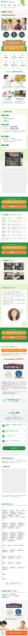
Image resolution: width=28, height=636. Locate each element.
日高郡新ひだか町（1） (12, 556)
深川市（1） (20, 556)
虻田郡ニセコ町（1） (5, 513)
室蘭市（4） (4, 562)
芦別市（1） (23, 510)
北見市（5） (4, 527)
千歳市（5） (15, 545)
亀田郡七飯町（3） (5, 526)
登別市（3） (12, 551)
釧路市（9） (18, 527)
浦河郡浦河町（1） (5, 516)
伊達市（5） (10, 545)
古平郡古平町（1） (12, 558)
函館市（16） (4, 556)
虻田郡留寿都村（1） (14, 513)
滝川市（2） (4, 545)
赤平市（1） (12, 510)
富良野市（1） (4, 558)
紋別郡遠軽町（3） (19, 562)
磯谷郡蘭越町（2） (11, 515)
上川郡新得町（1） (22, 524)
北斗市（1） (18, 558)
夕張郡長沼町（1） (13, 567)
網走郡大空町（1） (5, 512)
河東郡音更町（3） (13, 523)
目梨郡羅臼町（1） (11, 562)
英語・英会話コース (5, 594)
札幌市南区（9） (5, 537)
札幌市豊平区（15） (5, 535)
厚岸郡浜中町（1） (5, 510)
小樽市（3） (23, 516)
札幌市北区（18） (13, 532)
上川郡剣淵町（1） (14, 524)
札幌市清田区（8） (21, 532)
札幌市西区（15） (13, 535)
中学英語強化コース (13, 594)
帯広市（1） (4, 518)
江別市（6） (18, 516)
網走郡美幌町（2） (13, 512)
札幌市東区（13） (21, 535)
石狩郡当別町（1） (22, 513)
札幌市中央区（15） (13, 534)
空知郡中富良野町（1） (12, 540)
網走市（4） (20, 512)
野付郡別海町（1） (5, 551)
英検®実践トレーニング (8, 140)
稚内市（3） (4, 578)
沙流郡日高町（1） (20, 537)
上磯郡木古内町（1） (5, 524)
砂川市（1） (4, 540)
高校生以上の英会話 (18, 140)
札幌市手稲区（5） (22, 534)
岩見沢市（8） (18, 515)
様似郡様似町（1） (12, 537)
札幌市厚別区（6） (5, 532)
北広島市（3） (19, 526)
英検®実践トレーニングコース (7, 595)
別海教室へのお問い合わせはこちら (14, 201)
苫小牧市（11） (21, 545)
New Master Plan (16, 595)
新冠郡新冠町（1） (21, 550)
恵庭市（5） (12, 516)
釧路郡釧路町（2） (11, 527)
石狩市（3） (4, 515)
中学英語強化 (13, 138)
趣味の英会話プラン (5, 597)
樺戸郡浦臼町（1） (21, 523)
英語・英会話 (6, 138)
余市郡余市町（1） (5, 569)
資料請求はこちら (14, 206)
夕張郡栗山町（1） (5, 567)
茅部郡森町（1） (13, 526)
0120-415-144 (16, 131)
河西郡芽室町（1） (5, 523)
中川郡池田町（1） (5, 550)
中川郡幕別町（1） (13, 550)
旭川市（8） (18, 510)
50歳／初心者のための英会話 (10, 141)
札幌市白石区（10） (5, 534)
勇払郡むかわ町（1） (21, 567)
